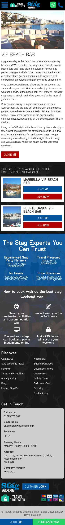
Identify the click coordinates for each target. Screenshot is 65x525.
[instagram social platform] (9, 435)
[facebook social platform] (6, 435)
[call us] (60, 5)
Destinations (40, 373)
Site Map (38, 388)
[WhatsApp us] (53, 5)
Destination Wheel (44, 368)
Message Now (48, 522)
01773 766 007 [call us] (12, 416)
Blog (3, 383)
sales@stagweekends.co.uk (19, 425)
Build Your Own (42, 383)
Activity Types (41, 378)
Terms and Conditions (13, 373)
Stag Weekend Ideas (12, 363)
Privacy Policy (8, 378)
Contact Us (7, 358)
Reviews (6, 368)
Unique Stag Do (10, 388)
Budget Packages (43, 363)
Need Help (39, 358)
